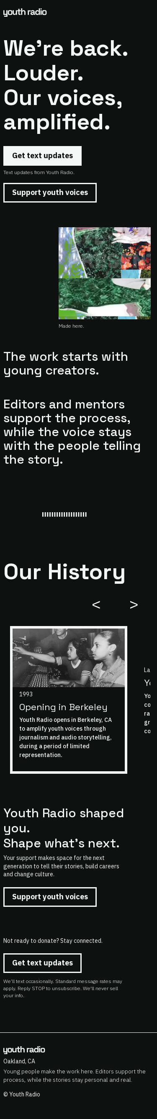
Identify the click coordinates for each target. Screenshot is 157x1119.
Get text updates (42, 155)
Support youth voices (50, 192)
